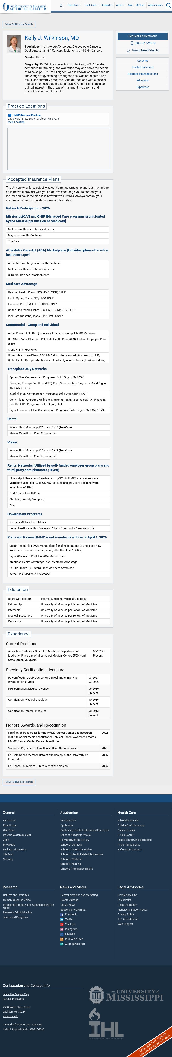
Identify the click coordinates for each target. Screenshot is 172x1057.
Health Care (90, 5)
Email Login (10, 825)
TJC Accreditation (128, 919)
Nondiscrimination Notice (132, 909)
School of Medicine (71, 859)
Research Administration (17, 912)
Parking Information (15, 849)
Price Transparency (129, 844)
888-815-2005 (36, 1029)
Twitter (66, 919)
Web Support (125, 924)
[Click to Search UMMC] (168, 5)
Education (73, 5)
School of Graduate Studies (76, 849)
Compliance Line (127, 895)
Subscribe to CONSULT (73, 909)
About (119, 5)
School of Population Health (76, 868)
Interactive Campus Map (17, 835)
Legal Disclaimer (127, 904)
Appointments (155, 5)
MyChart (140, 5)
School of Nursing (70, 864)
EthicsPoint (124, 900)
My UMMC (9, 844)
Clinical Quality (126, 830)
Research (106, 5)
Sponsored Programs (15, 917)
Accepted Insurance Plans (143, 73)
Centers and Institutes (16, 895)
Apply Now (66, 825)
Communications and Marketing (79, 895)
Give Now (8, 830)
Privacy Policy (126, 914)
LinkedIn (67, 934)
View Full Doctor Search (19, 24)
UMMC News (67, 904)
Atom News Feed (72, 944)
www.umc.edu (10, 1016)
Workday (8, 859)
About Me (142, 60)
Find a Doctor (125, 835)
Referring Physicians (130, 849)
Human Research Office (17, 900)
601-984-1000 (34, 1024)
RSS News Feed (71, 939)
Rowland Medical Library (74, 839)
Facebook (68, 914)
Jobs (6, 839)
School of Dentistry (71, 844)
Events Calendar (69, 900)
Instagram (68, 929)
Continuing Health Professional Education (84, 830)
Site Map (8, 854)
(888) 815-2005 (145, 43)
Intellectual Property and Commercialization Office (28, 906)
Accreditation (68, 820)
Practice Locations (142, 67)
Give (130, 5)
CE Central (9, 820)
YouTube (67, 924)
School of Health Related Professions (81, 854)
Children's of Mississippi (131, 825)
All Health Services (128, 820)
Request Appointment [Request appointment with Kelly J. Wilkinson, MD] (142, 36)
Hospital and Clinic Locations (135, 839)
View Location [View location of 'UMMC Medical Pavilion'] (16, 122)
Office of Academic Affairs (75, 835)
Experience (142, 87)
